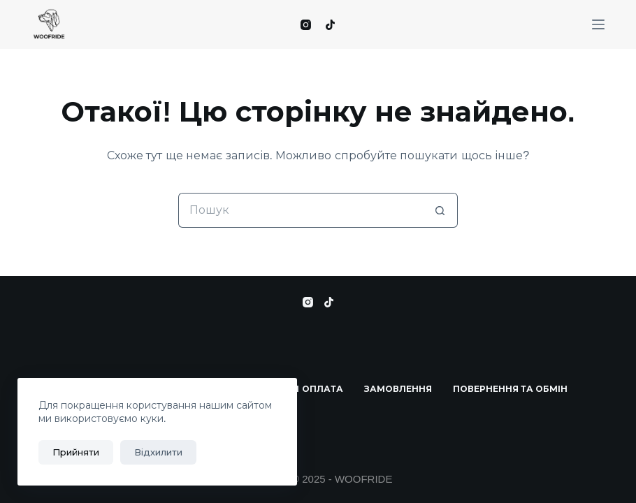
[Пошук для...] (300, 210)
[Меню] (598, 24)
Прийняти (75, 452)
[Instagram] (306, 25)
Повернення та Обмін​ (510, 389)
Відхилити (158, 452)
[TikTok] (330, 25)
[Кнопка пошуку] (440, 210)
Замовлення (398, 389)
